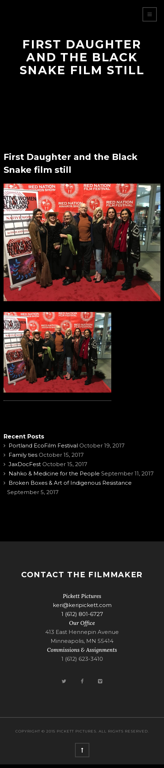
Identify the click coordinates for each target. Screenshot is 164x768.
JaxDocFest (25, 464)
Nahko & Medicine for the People (54, 473)
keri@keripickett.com (82, 605)
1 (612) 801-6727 (82, 614)
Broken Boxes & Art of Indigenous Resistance (70, 482)
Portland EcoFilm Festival (43, 445)
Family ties (23, 454)
